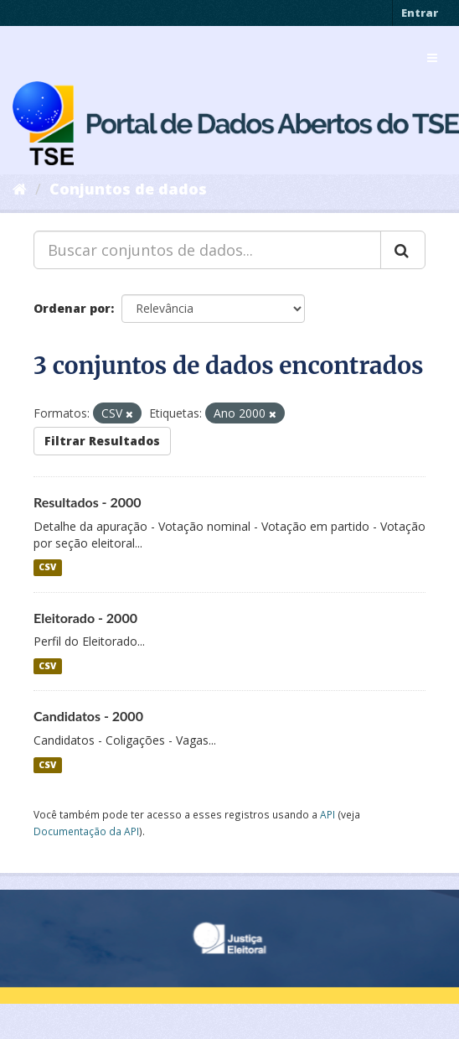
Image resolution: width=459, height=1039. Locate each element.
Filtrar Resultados (102, 441)
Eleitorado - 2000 (85, 618)
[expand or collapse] (432, 58)
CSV (47, 568)
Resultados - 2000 (88, 502)
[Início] (20, 189)
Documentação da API (86, 831)
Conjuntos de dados (128, 189)
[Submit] (402, 250)
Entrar (419, 12)
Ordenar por (72, 308)
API (327, 814)
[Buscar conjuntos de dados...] (207, 250)
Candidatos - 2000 (88, 716)
